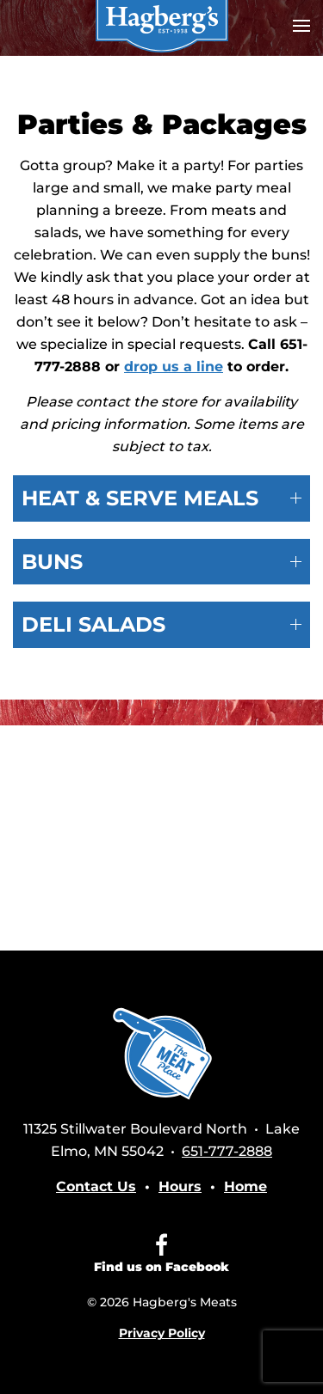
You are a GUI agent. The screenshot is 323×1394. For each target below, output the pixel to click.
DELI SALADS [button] (161, 624)
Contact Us (96, 1186)
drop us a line (173, 366)
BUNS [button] (161, 561)
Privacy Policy (162, 1333)
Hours (180, 1186)
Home (245, 1186)
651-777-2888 (227, 1151)
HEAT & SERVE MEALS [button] (161, 498)
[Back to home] (162, 26)
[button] (301, 26)
